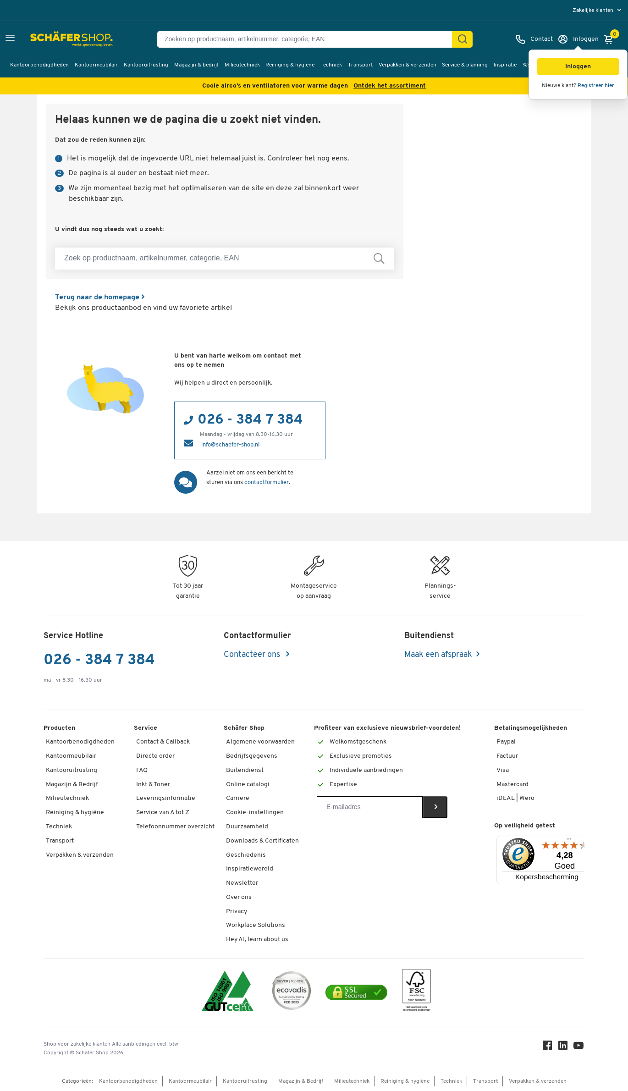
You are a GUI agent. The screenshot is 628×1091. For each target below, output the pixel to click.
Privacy (236, 911)
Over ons (239, 897)
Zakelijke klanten (594, 10)
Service (145, 728)
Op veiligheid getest (524, 825)
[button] (578, 66)
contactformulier (266, 482)
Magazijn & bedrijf (196, 65)
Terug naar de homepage (100, 297)
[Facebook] (547, 1047)
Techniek (331, 65)
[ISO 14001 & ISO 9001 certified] (228, 992)
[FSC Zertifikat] (416, 992)
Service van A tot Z (162, 812)
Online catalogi (248, 784)
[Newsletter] (370, 807)
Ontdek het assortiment (389, 86)
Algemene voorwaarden (260, 741)
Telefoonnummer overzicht (175, 826)
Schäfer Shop (244, 728)
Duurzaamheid (247, 826)
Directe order (155, 756)
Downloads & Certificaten (262, 841)
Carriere (237, 798)
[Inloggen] (578, 39)
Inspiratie (505, 65)
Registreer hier (596, 85)
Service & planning (465, 65)
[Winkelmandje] (611, 39)
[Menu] (568, 841)
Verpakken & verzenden (407, 65)
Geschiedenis (246, 855)
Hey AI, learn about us (257, 939)
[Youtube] (578, 1047)
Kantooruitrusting (146, 65)
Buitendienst (245, 770)
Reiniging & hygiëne (289, 65)
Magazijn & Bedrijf (72, 784)
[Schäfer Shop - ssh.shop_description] (51, 39)
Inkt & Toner (153, 784)
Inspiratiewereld (249, 868)
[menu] (598, 10)
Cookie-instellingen (255, 812)
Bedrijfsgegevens (251, 756)
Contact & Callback (163, 741)
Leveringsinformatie (165, 798)
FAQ (142, 770)
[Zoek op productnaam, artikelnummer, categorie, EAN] (224, 259)
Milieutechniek (242, 65)
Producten (59, 728)
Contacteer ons (253, 654)
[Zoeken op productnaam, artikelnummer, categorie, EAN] (308, 39)
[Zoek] (462, 39)
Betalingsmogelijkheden (530, 728)
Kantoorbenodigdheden (39, 65)
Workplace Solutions (255, 925)
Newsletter (242, 883)
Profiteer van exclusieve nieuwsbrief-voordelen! (387, 728)
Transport (360, 65)
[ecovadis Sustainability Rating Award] (291, 992)
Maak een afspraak (438, 654)
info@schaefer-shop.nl (230, 445)
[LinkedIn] (563, 1047)
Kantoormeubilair (96, 65)
